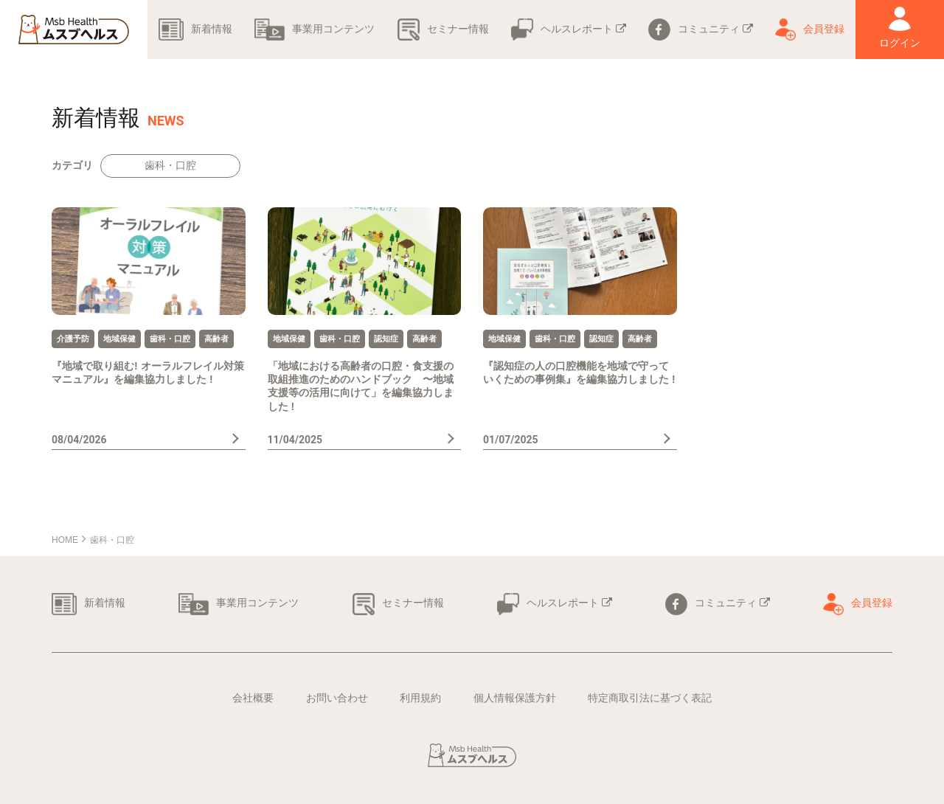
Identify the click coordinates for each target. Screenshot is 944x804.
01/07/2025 (510, 440)
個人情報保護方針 (514, 698)
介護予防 (73, 338)
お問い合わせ (337, 698)
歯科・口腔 (170, 165)
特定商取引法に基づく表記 (650, 698)
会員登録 (809, 29)
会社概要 (253, 698)
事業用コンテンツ (314, 29)
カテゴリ (72, 165)
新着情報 (195, 29)
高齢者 (216, 338)
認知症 (386, 338)
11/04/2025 (295, 440)
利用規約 (420, 698)
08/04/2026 (79, 440)
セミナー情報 (443, 29)
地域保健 (119, 338)
